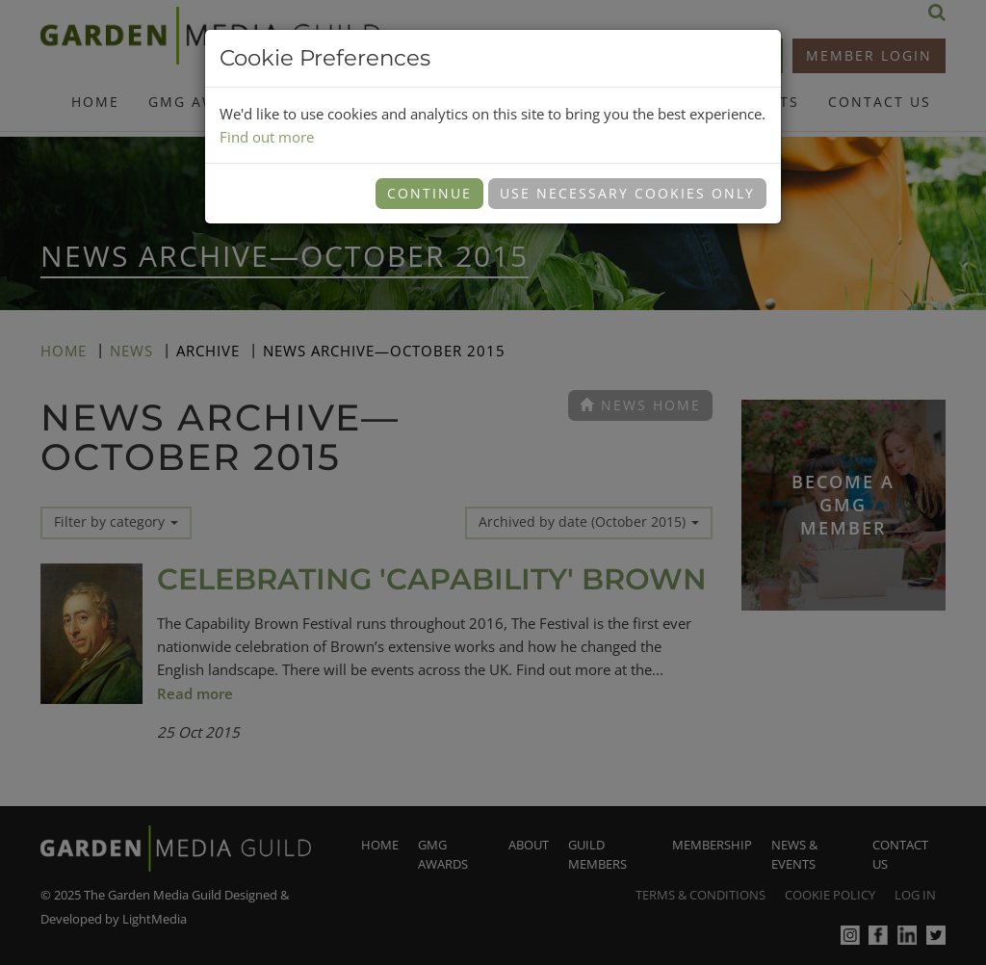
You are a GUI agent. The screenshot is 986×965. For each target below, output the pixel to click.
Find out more (267, 136)
